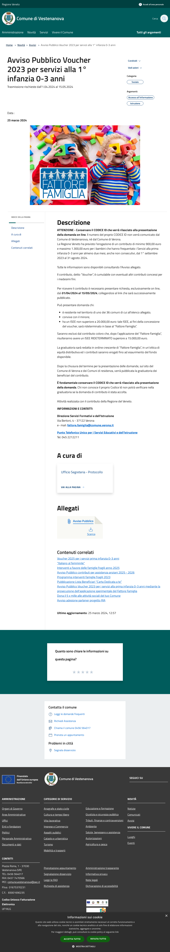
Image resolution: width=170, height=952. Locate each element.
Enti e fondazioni (11, 826)
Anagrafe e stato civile (56, 809)
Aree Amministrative (14, 815)
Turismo (48, 844)
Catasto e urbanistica (56, 838)
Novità (21, 45)
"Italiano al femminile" (71, 563)
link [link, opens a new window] (117, 932)
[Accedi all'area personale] (151, 4)
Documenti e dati (11, 844)
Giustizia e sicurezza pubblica (102, 814)
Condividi (135, 61)
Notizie (131, 809)
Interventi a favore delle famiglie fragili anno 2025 (88, 568)
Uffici (5, 821)
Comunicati (134, 815)
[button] (85, 946)
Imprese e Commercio (56, 826)
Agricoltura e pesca (96, 844)
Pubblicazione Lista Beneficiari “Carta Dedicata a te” (89, 581)
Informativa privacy (97, 874)
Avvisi (32, 45)
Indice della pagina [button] (20, 217)
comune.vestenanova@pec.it (24, 882)
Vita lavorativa (52, 821)
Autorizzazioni (94, 838)
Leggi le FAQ (51, 880)
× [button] (166, 916)
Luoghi (131, 837)
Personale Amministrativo (16, 838)
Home (9, 45)
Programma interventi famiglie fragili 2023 (83, 577)
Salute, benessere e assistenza (103, 832)
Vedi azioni (135, 68)
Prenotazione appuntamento (60, 868)
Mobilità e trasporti (54, 850)
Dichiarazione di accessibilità (102, 886)
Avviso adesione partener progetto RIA (81, 600)
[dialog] (85, 932)
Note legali (92, 880)
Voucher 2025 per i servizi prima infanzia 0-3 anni (88, 558)
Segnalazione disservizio (57, 874)
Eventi (131, 843)
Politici (6, 832)
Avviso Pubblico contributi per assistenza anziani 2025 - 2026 (95, 572)
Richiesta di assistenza (56, 886)
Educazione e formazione (100, 808)
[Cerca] (164, 18)
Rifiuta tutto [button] (98, 938)
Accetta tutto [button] (72, 939)
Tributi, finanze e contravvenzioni (104, 820)
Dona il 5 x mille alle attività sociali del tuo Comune (89, 595)
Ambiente (91, 826)
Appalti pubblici (52, 832)
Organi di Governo (12, 809)
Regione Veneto (11, 4)
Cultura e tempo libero (56, 815)
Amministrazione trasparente (102, 868)
